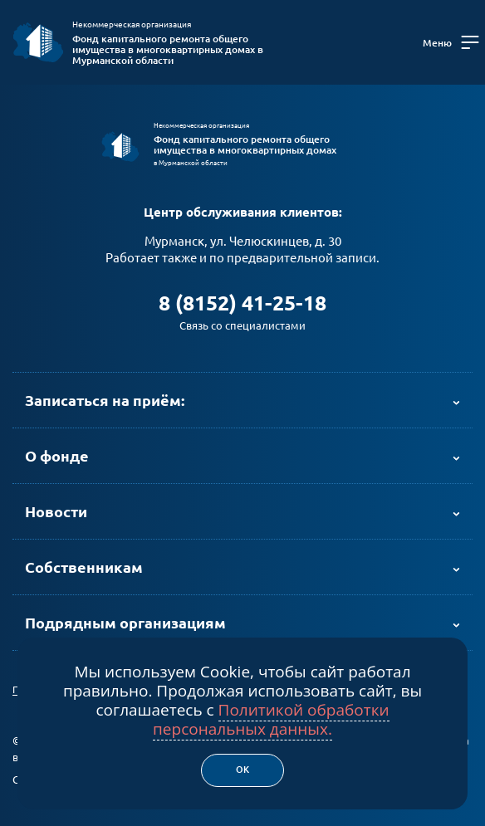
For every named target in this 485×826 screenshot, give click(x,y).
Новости (56, 511)
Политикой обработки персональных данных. (271, 719)
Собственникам (84, 567)
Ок (242, 770)
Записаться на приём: (104, 400)
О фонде (57, 455)
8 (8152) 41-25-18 (242, 303)
